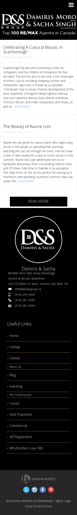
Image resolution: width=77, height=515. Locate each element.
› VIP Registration (19, 437)
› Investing (14, 386)
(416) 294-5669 (25, 294)
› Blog (11, 375)
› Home (12, 335)
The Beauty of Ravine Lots (27, 126)
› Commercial (17, 425)
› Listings (13, 347)
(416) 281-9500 (25, 300)
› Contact (14, 358)
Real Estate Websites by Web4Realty (29, 501)
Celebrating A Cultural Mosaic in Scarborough (33, 49)
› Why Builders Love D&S (25, 448)
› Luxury (13, 403)
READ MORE (38, 201)
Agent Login (63, 501)
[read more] (22, 106)
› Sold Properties (19, 414)
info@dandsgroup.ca (28, 289)
